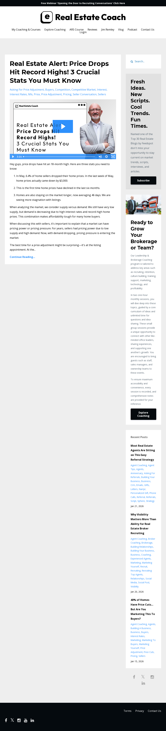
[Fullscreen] (113, 156)
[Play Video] (13, 156)
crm (133, 485)
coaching (146, 554)
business (145, 481)
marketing (136, 562)
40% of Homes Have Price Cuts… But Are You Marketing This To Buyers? (143, 609)
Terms (127, 711)
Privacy (139, 711)
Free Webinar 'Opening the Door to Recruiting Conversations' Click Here (83, 3)
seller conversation (85, 94)
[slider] (59, 156)
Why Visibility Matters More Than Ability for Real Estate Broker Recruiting (143, 524)
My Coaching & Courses (26, 29)
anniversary (137, 473)
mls (30, 94)
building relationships (142, 546)
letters (134, 489)
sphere (141, 500)
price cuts (149, 652)
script (133, 500)
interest (102, 89)
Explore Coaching (55, 29)
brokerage (147, 542)
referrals (150, 497)
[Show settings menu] (106, 156)
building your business (142, 550)
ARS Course (77, 29)
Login (83, 32)
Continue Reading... (22, 257)
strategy (150, 500)
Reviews (92, 29)
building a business (141, 628)
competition (62, 89)
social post (143, 582)
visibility (135, 586)
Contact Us (147, 29)
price (37, 94)
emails (139, 485)
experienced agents (141, 558)
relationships (137, 578)
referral (141, 497)
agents (139, 469)
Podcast (132, 29)
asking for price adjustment (27, 89)
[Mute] (100, 156)
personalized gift (139, 493)
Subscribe (143, 180)
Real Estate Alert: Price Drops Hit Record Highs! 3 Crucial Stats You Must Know (59, 72)
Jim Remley (107, 29)
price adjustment (51, 94)
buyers (49, 89)
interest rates (18, 94)
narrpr (142, 489)
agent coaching (139, 465)
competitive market (83, 89)
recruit (143, 566)
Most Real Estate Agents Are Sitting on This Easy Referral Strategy (143, 452)
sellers (102, 94)
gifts (146, 485)
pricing (67, 94)
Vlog (121, 29)
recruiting (136, 570)
